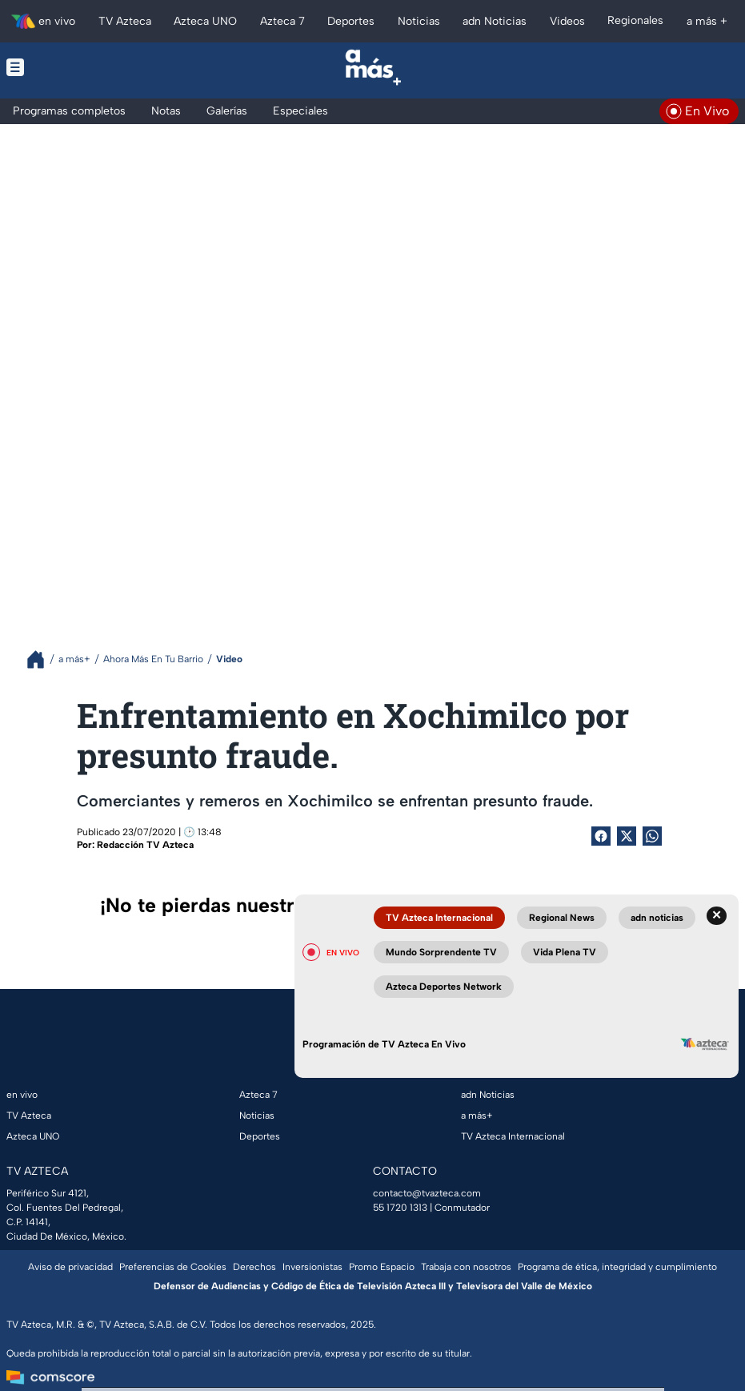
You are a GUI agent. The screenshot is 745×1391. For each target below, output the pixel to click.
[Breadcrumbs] (42, 659)
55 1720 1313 (400, 1207)
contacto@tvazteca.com (427, 1193)
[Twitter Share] (626, 836)
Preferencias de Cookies (172, 1266)
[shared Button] (652, 836)
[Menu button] (81, 67)
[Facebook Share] (601, 836)
